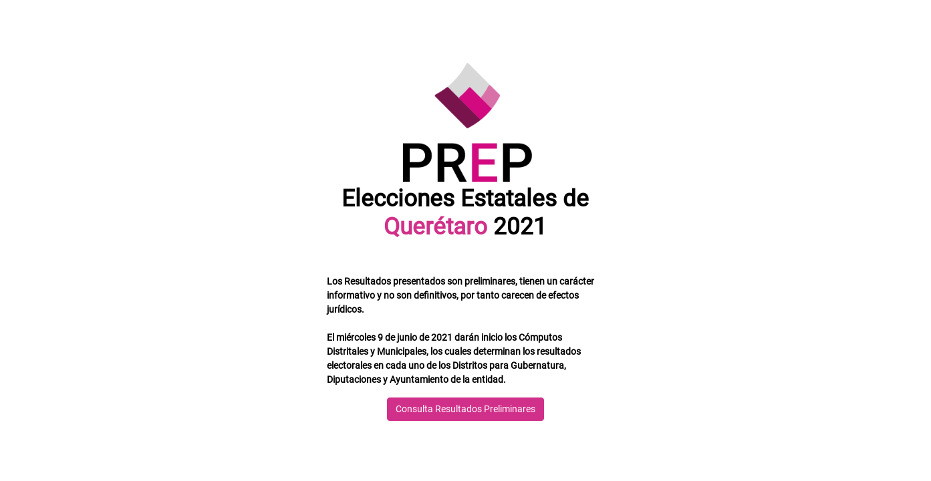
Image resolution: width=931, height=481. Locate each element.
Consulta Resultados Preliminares (465, 409)
